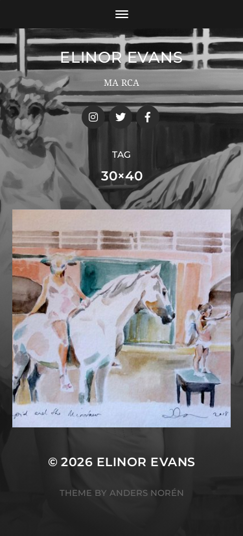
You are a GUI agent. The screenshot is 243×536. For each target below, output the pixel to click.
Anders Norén (147, 493)
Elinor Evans (121, 57)
